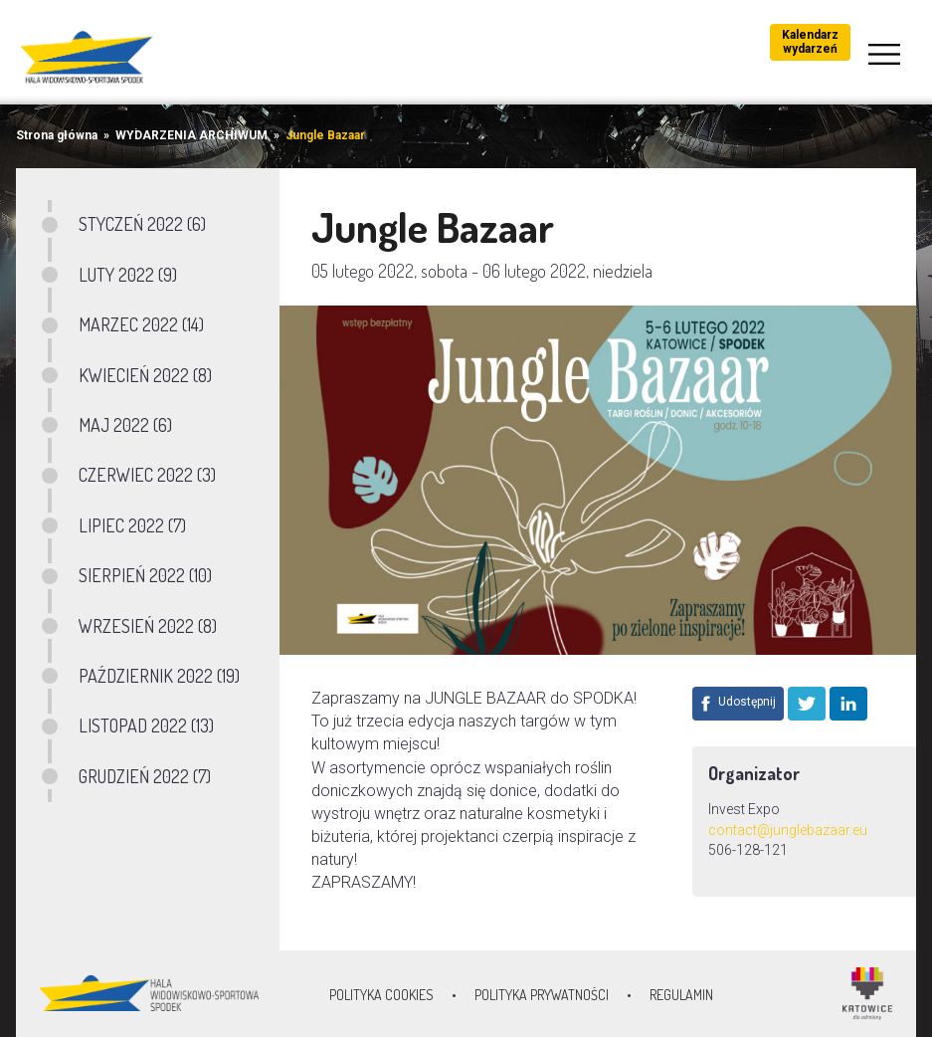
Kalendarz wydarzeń (810, 42)
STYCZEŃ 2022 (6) (142, 224)
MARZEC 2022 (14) (141, 324)
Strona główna (56, 135)
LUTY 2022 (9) (128, 275)
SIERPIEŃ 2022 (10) (145, 575)
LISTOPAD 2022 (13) (146, 725)
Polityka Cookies (381, 994)
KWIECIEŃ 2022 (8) (145, 375)
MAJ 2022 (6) (125, 425)
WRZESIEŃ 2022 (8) (148, 626)
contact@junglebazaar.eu (787, 830)
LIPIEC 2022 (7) (132, 525)
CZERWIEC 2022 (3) (147, 475)
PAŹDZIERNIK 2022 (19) (159, 676)
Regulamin (681, 994)
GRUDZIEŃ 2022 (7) (145, 776)
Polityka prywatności (541, 994)
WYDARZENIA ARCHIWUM (191, 135)
